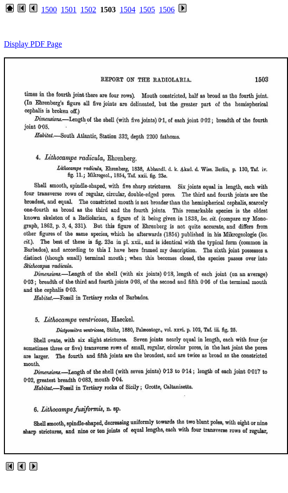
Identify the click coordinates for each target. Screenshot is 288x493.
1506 (167, 9)
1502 (88, 9)
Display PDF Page (33, 44)
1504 (127, 9)
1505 (147, 9)
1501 (69, 9)
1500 (49, 9)
